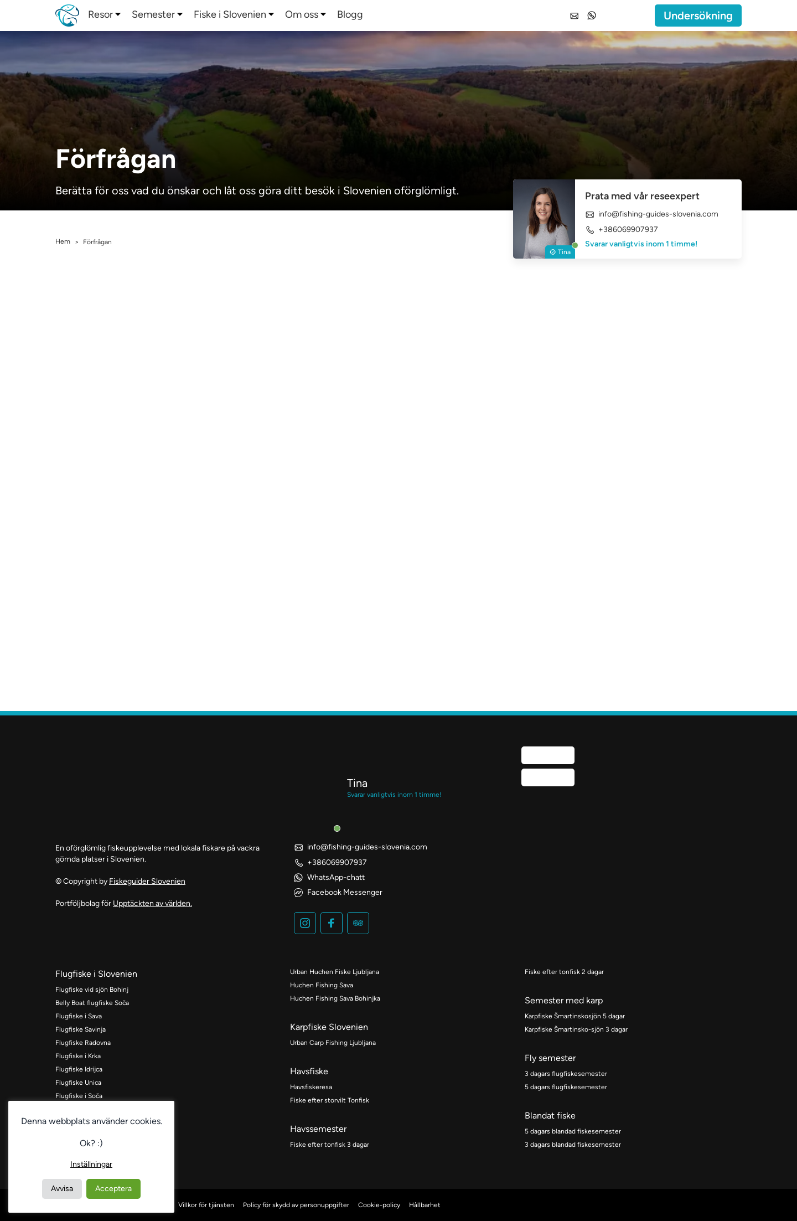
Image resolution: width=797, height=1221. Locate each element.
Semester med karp (564, 1000)
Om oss (301, 14)
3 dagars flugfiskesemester (566, 1074)
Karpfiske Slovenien (329, 1027)
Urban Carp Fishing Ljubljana (333, 1043)
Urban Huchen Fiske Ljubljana (334, 972)
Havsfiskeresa (311, 1087)
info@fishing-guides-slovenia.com (651, 214)
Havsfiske (309, 1071)
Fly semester (550, 1058)
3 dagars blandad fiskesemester (573, 1144)
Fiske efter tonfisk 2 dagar (564, 972)
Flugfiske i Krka (78, 1056)
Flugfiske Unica (78, 1082)
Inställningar (91, 1164)
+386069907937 (621, 229)
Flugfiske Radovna (83, 1043)
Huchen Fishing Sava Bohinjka (335, 998)
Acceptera (113, 1188)
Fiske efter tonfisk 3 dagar (329, 1144)
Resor (100, 14)
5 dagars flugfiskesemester (566, 1087)
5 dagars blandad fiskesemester (573, 1131)
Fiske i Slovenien (230, 14)
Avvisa (62, 1188)
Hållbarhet (425, 1205)
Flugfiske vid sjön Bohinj (91, 989)
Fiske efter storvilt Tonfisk (329, 1100)
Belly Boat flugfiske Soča (92, 1003)
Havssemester (318, 1129)
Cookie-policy (379, 1205)
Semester (153, 14)
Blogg (350, 14)
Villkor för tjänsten (206, 1205)
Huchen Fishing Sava (321, 985)
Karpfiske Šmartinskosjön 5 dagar (575, 1016)
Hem (62, 241)
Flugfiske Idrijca (78, 1069)
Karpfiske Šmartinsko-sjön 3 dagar (576, 1029)
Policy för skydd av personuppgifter (296, 1205)
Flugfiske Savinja (80, 1029)
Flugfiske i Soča (78, 1096)
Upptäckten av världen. (152, 903)
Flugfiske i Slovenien (96, 973)
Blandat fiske (550, 1115)
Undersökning (698, 15)
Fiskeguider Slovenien (147, 881)
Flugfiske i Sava (78, 1016)
